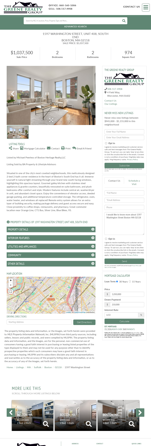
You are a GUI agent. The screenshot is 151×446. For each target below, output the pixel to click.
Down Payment (113, 299)
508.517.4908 (64, 8)
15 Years (135, 281)
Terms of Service (109, 267)
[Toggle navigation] (146, 7)
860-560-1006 (67, 5)
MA (29, 367)
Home (10, 367)
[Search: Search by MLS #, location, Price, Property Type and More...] (72, 20)
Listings (20, 367)
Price (107, 289)
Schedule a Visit (134, 182)
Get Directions (84, 322)
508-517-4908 (114, 88)
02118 (58, 367)
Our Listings (111, 103)
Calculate (124, 321)
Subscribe (124, 165)
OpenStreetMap (80, 312)
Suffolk (37, 367)
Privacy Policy (132, 159)
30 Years (122, 281)
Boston (48, 367)
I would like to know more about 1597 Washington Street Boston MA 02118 (124, 223)
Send (124, 261)
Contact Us (131, 6)
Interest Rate (111, 309)
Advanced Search (75, 26)
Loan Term (110, 281)
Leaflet (68, 312)
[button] (124, 20)
